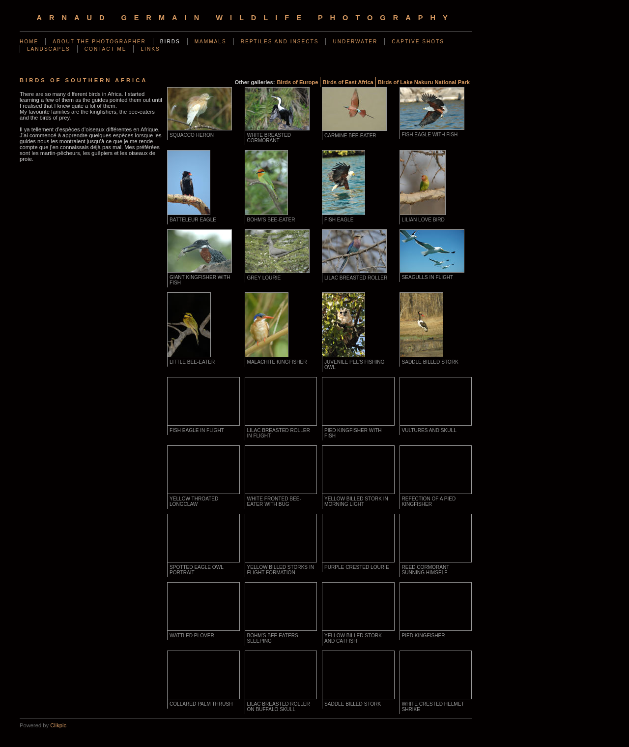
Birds (170, 41)
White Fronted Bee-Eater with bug (274, 501)
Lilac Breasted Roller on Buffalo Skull (278, 706)
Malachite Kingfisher (277, 362)
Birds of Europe (297, 82)
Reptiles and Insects (280, 41)
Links (150, 49)
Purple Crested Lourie (356, 567)
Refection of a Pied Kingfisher (429, 501)
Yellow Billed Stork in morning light (356, 501)
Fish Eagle (338, 219)
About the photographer (99, 41)
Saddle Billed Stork (430, 362)
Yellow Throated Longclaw (194, 501)
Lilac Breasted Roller (355, 277)
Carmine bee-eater (350, 135)
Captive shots (418, 41)
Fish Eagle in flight (197, 430)
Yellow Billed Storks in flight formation (280, 569)
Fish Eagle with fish (430, 134)
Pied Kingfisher (423, 635)
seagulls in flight (428, 277)
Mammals (211, 41)
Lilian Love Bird (423, 219)
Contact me (106, 49)
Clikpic (58, 725)
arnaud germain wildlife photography (245, 18)
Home (29, 41)
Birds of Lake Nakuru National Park (424, 82)
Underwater (355, 41)
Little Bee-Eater (192, 362)
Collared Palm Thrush (201, 704)
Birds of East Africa (347, 82)
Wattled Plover (192, 635)
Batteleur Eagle (193, 219)
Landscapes (48, 49)
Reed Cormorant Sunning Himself (426, 569)
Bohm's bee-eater (271, 219)
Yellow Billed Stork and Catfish (353, 638)
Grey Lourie (264, 277)
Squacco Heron (192, 135)
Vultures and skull (429, 430)
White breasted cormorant (269, 137)
